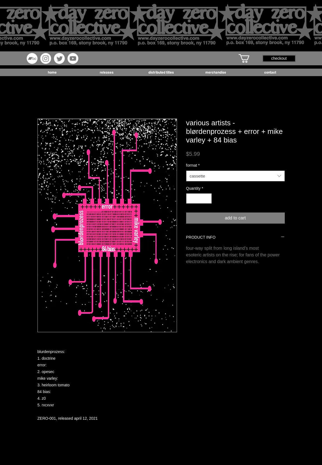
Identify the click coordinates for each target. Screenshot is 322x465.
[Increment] (207, 198)
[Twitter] (59, 58)
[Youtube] (73, 58)
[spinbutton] (199, 198)
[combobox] (235, 176)
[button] (249, 58)
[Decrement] (190, 198)
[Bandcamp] (32, 58)
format (193, 165)
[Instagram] (45, 58)
